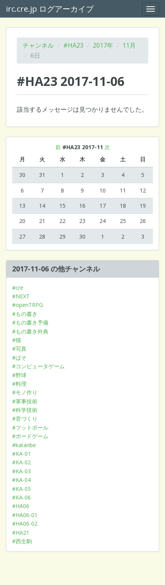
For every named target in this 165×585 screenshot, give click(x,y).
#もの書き (24, 313)
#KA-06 (21, 497)
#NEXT (21, 296)
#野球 (19, 375)
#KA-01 (21, 453)
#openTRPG (27, 305)
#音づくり (24, 418)
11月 (129, 45)
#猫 (16, 340)
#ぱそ (19, 357)
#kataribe (24, 445)
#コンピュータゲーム (38, 366)
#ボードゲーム (30, 436)
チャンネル (38, 45)
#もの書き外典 (30, 331)
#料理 (19, 383)
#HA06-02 (24, 523)
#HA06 (20, 506)
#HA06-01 (24, 515)
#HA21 (20, 532)
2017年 (103, 45)
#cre (17, 287)
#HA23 (73, 45)
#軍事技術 (24, 401)
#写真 (19, 348)
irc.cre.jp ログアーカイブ (50, 9)
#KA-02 (21, 462)
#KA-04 (21, 479)
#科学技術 (24, 410)
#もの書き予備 (30, 322)
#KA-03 (21, 471)
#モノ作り (24, 392)
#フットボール (30, 427)
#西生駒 (22, 541)
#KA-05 (21, 488)
